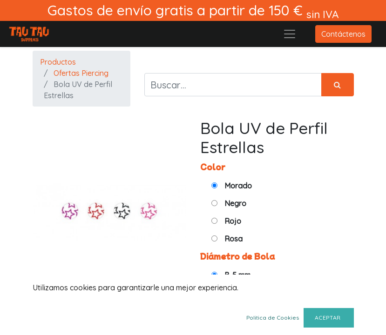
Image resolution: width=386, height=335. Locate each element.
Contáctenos (343, 34)
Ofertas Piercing (81, 73)
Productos (58, 62)
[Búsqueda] (337, 84)
